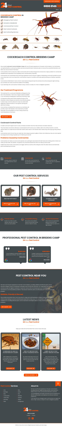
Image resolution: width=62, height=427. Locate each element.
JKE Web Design (43, 425)
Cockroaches (6, 395)
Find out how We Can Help (9, 204)
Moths (19, 392)
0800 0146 (52, 6)
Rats (19, 393)
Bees (5, 393)
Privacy (33, 415)
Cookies (28, 415)
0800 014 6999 (31, 413)
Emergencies (21, 401)
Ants (5, 390)
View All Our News (30, 375)
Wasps (19, 399)
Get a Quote (5, 116)
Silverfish (20, 395)
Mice (19, 390)
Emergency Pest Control (52, 1)
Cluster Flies (6, 397)
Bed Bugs (6, 392)
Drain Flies (6, 399)
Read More (9, 368)
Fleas (5, 401)
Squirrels (20, 397)
